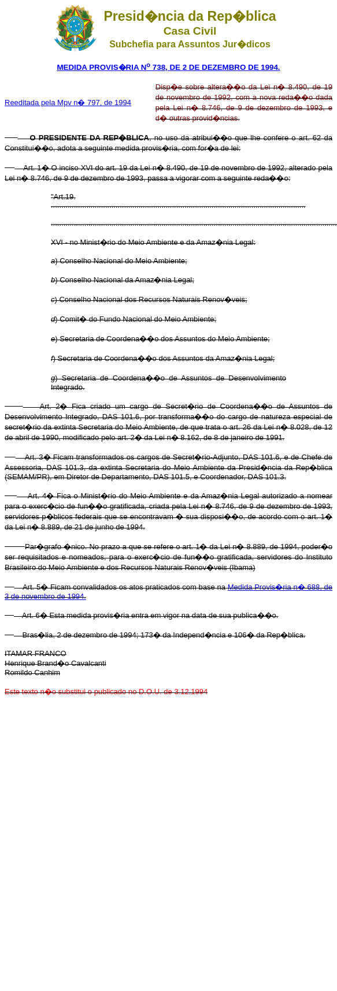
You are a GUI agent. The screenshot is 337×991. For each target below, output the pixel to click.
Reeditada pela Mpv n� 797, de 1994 (68, 102)
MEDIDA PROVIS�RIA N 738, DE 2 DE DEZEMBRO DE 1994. (168, 67)
